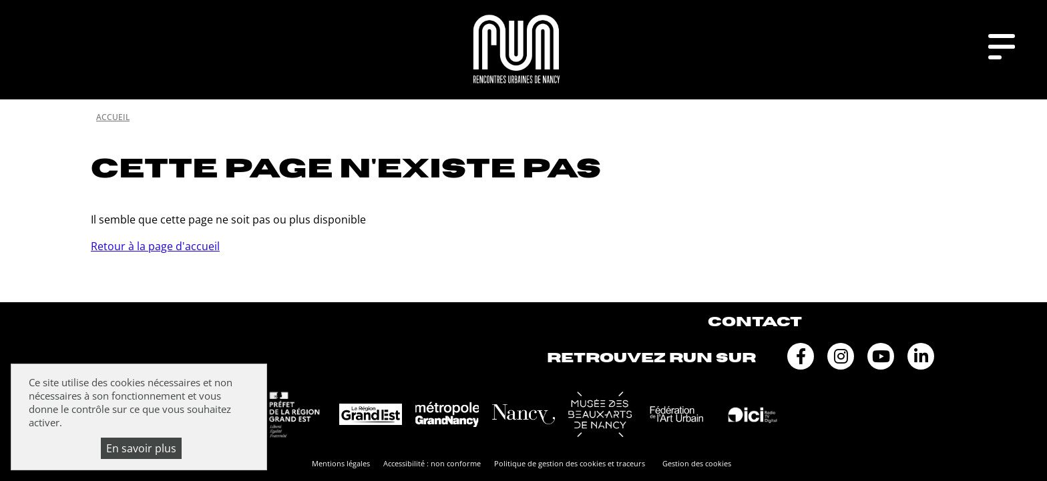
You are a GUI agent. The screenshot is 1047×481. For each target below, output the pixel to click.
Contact (755, 322)
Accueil (113, 117)
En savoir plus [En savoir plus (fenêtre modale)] (141, 448)
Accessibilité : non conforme (432, 463)
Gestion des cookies (696, 463)
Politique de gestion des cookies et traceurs (569, 463)
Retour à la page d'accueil (155, 246)
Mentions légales (341, 463)
